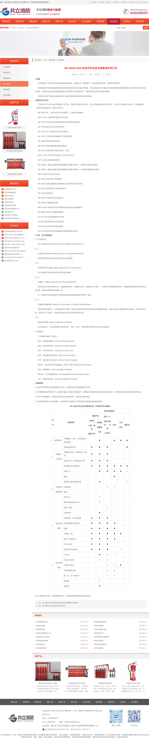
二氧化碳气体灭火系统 (76, 683)
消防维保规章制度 (100, 644)
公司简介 (127, 21)
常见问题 (6, 95)
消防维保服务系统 (100, 629)
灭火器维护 (86, 21)
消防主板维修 (98, 640)
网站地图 (124, 2)
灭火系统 (20, 28)
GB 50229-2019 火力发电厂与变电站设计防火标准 (15, 257)
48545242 (51, 722)
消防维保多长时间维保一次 (13, 254)
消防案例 (101, 21)
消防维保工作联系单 (43, 637)
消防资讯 (114, 21)
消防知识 (6, 73)
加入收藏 (93, 2)
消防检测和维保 (41, 648)
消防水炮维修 (98, 626)
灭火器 (13, 28)
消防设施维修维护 (100, 622)
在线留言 (109, 2)
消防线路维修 (40, 629)
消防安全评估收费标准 (11, 248)
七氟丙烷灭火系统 (105, 683)
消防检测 (33, 21)
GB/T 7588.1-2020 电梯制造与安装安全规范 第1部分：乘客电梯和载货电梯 (15, 235)
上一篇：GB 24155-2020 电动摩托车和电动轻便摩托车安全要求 (57, 603)
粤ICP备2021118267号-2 (80, 729)
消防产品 (59, 21)
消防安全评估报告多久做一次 (14, 238)
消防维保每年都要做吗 (101, 637)
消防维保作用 (98, 633)
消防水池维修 (40, 626)
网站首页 (6, 21)
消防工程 (46, 21)
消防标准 (6, 78)
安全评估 (72, 21)
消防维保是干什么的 (11, 261)
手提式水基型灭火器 (14, 127)
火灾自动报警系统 (32, 28)
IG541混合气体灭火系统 (47, 683)
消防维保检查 (98, 648)
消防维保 (20, 21)
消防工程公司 (143, 2)
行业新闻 (6, 67)
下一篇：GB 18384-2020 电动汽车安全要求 (50, 606)
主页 (45, 60)
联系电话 (116, 2)
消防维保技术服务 (42, 640)
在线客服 (101, 2)
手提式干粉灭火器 (133, 683)
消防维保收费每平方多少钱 (13, 231)
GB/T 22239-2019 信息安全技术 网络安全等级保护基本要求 (15, 251)
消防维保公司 (133, 2)
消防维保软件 (40, 644)
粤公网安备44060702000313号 (57, 729)
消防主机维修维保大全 (43, 633)
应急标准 (6, 89)
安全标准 (60, 60)
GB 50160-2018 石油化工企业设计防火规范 (15, 241)
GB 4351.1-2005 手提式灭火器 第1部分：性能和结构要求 (15, 244)
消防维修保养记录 (42, 622)
